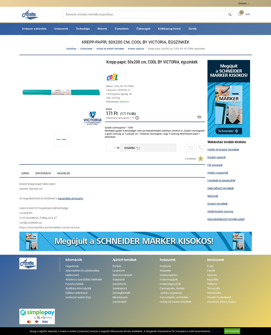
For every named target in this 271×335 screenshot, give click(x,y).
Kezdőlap (71, 48)
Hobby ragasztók (217, 172)
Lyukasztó (119, 270)
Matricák (212, 196)
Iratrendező (119, 301)
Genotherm (119, 284)
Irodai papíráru (169, 275)
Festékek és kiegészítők (221, 180)
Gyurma (212, 275)
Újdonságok (143, 28)
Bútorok (102, 28)
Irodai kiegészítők (170, 284)
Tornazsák (213, 288)
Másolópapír (120, 297)
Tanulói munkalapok (219, 297)
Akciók (192, 28)
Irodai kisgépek (169, 279)
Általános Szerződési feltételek (83, 279)
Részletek (216, 331)
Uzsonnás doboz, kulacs (221, 301)
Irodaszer (165, 266)
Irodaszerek (61, 28)
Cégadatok (72, 266)
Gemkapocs (120, 288)
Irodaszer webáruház (34, 28)
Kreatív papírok (136, 48)
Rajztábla (213, 279)
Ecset (210, 266)
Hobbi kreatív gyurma (220, 211)
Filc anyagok (215, 165)
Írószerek (165, 270)
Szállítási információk (78, 288)
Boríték (117, 266)
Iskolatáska (214, 293)
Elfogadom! (232, 331)
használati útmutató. (70, 198)
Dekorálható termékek (220, 188)
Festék (211, 270)
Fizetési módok (74, 284)
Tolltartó (212, 284)
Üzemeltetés (122, 28)
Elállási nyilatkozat (76, 293)
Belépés (243, 3)
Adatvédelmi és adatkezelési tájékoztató (82, 273)
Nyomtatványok (122, 275)
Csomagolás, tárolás (172, 288)
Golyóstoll (119, 279)
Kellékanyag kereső (169, 28)
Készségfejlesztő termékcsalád (225, 219)
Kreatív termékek (217, 203)
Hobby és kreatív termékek (110, 48)
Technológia (83, 28)
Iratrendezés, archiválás (174, 297)
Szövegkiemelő (121, 293)
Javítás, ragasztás (171, 293)
